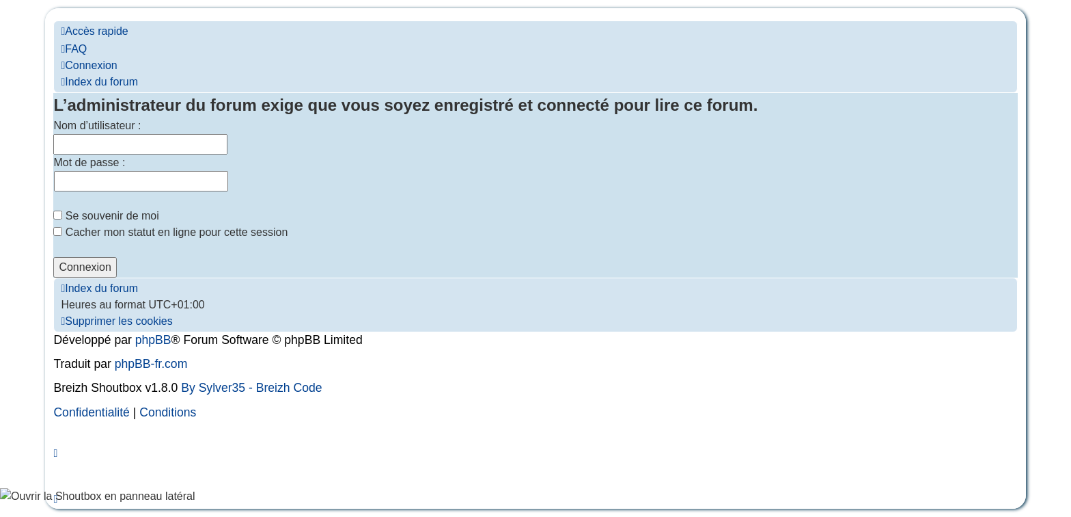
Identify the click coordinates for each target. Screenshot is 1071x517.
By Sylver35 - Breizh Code (251, 388)
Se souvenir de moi (105, 216)
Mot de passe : (89, 162)
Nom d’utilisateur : (97, 125)
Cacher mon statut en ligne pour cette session (170, 232)
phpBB (153, 340)
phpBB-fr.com (151, 364)
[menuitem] (74, 49)
